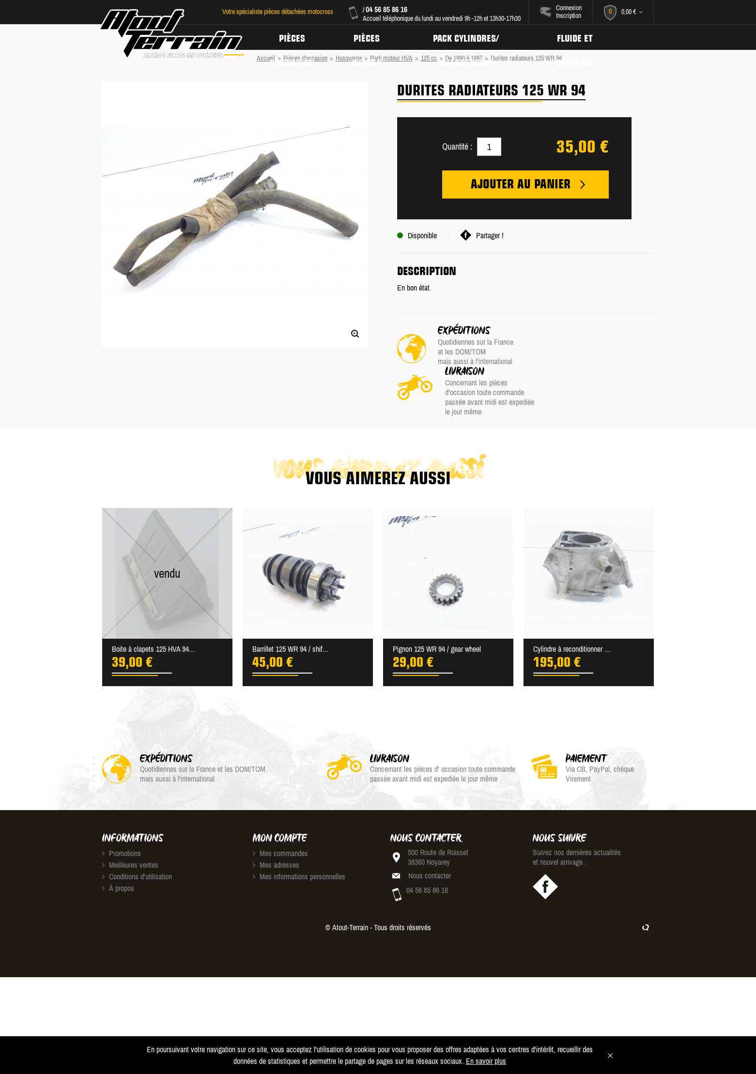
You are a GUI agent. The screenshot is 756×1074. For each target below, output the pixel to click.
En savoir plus (486, 1061)
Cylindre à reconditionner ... (571, 608)
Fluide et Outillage (581, 37)
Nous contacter (429, 834)
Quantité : (457, 146)
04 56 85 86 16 (385, 9)
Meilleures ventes (130, 824)
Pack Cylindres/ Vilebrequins (470, 37)
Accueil (266, 58)
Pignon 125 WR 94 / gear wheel (437, 608)
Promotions (121, 812)
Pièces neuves (369, 37)
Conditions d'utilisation (137, 835)
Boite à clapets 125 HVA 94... (153, 608)
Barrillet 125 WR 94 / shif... (290, 608)
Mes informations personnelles (299, 835)
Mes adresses (276, 824)
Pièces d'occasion (293, 37)
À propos (118, 847)
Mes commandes (280, 812)
